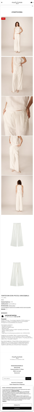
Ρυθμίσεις (4, 401)
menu (1, 2)
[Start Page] (17, 2)
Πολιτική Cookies (15, 390)
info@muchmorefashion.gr (17, 365)
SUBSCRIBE (28, 378)
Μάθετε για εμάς (17, 371)
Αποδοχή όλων (17, 408)
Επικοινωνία (17, 373)
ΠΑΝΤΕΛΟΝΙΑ (17, 12)
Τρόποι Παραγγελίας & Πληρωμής (17, 384)
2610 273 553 (17, 367)
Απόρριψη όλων (17, 404)
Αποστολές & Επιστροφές (17, 382)
